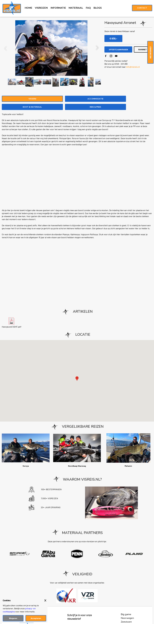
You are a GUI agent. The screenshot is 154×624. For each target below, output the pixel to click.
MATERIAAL (76, 7)
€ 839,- (113, 38)
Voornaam (71, 618)
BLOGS (97, 7)
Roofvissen (127, 617)
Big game (126, 606)
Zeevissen (126, 614)
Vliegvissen (127, 621)
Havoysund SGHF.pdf (11, 314)
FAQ (88, 7)
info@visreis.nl (133, 75)
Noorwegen (127, 610)
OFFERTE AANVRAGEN (120, 49)
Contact (142, 8)
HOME (28, 7)
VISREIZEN (41, 7)
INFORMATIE (58, 7)
